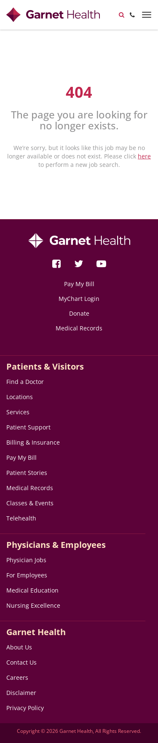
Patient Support (28, 427)
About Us (19, 647)
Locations (19, 397)
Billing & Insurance (33, 442)
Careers (17, 677)
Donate (79, 313)
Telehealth (21, 518)
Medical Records (79, 328)
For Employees (26, 575)
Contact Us (21, 662)
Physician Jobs (26, 560)
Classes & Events (30, 503)
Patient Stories (26, 473)
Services (17, 412)
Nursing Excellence (33, 605)
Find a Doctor (25, 382)
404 (79, 92)
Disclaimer (21, 693)
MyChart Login (79, 299)
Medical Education (32, 590)
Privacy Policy (25, 708)
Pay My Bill (79, 284)
